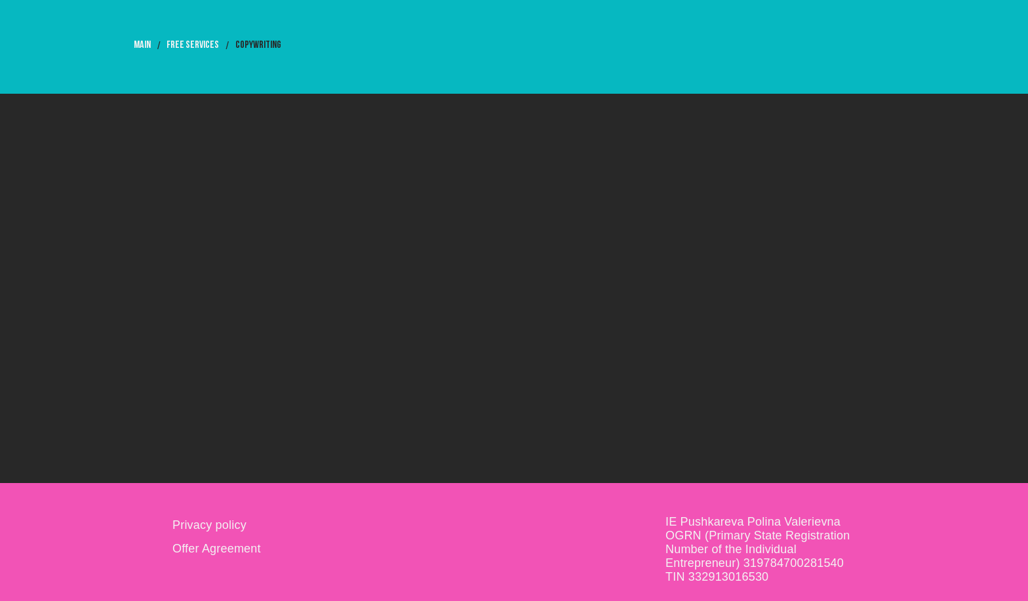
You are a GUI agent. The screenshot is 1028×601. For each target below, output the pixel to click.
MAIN (142, 45)
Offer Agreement (216, 548)
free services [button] (193, 45)
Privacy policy (209, 525)
